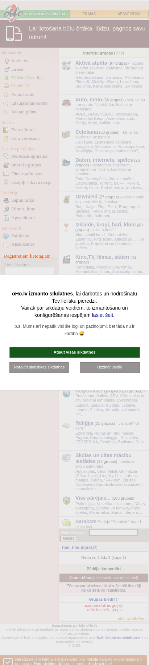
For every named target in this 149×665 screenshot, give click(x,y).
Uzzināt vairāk (109, 367)
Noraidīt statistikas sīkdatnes (39, 367)
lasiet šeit (102, 315)
